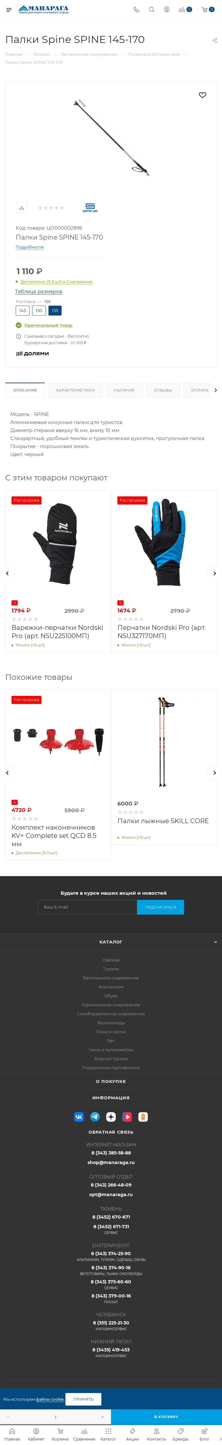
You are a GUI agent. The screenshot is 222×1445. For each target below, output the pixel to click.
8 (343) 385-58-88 (111, 1153)
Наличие (124, 390)
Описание (25, 390)
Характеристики (75, 390)
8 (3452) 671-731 (111, 1229)
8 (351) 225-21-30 (111, 1325)
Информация (111, 1097)
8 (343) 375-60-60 (111, 1284)
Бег (111, 1040)
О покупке (111, 1081)
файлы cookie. (50, 1399)
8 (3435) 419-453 (111, 1352)
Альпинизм (111, 986)
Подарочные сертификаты (111, 1067)
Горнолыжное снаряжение (111, 1004)
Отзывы (163, 390)
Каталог (111, 941)
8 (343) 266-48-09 (111, 1185)
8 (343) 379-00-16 (111, 1299)
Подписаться (161, 907)
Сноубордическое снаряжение (111, 1013)
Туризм (111, 968)
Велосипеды (111, 1022)
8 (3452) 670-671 (111, 1217)
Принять (83, 1399)
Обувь (111, 995)
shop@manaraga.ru (111, 1162)
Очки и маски (111, 1031)
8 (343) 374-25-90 (111, 1256)
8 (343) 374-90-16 (111, 1270)
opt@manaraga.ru (111, 1194)
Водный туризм (111, 1058)
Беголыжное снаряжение (111, 977)
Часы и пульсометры (111, 1049)
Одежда (111, 959)
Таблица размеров (38, 291)
